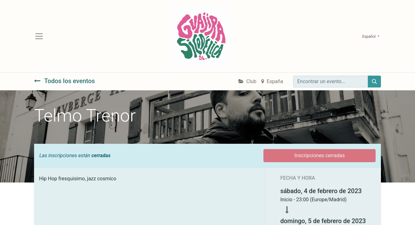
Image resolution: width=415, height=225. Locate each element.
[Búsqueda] (374, 82)
